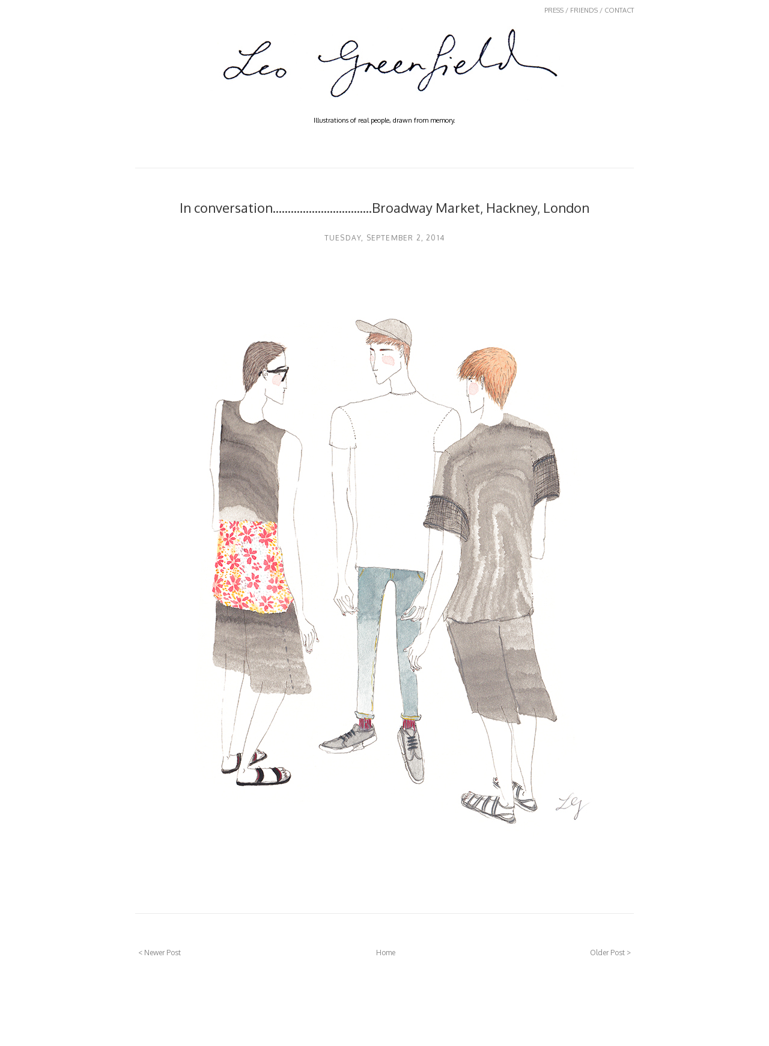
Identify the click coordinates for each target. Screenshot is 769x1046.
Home (385, 952)
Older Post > (610, 952)
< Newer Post (159, 952)
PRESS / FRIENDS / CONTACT (589, 10)
